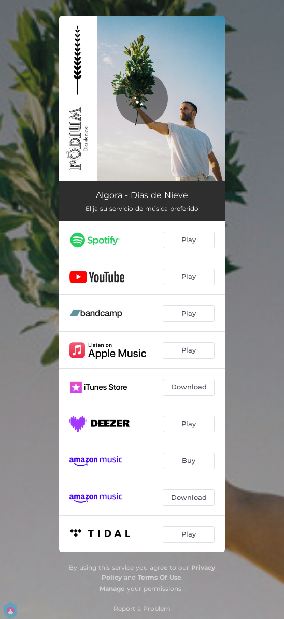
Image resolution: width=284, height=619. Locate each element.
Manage (112, 589)
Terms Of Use (159, 577)
